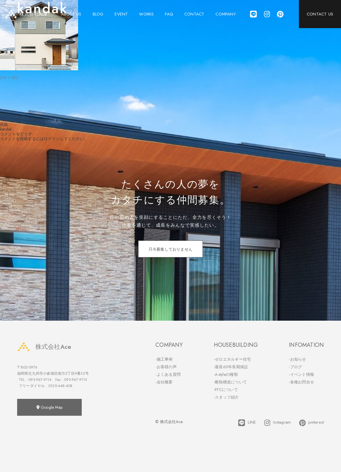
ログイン (52, 138)
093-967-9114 (39, 379)
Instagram (277, 422)
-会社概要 (164, 382)
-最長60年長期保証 (231, 367)
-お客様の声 (166, 367)
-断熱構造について (230, 382)
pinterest (311, 422)
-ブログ (295, 367)
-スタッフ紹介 (226, 397)
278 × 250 (9, 77)
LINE (247, 422)
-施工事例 (164, 359)
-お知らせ (297, 359)
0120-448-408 (60, 385)
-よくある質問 (168, 374)
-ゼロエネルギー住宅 (232, 359)
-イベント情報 (301, 374)
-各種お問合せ (301, 382)
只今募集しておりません (170, 249)
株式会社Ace (44, 346)
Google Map (49, 407)
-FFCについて (226, 389)
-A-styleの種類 (226, 374)
